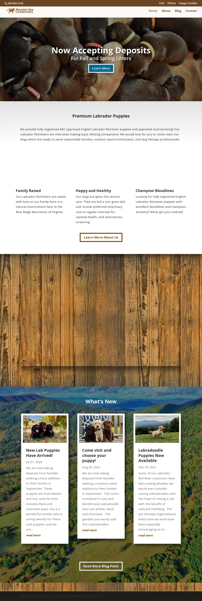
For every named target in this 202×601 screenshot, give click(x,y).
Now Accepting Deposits (101, 50)
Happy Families (188, 3)
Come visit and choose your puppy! (96, 455)
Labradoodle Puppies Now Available (151, 455)
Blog (178, 11)
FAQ (161, 3)
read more (33, 535)
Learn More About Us (101, 237)
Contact (191, 11)
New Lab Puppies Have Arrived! (43, 452)
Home (153, 11)
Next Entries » (171, 551)
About (166, 11)
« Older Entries (31, 551)
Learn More (101, 68)
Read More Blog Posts (101, 566)
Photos (171, 3)
